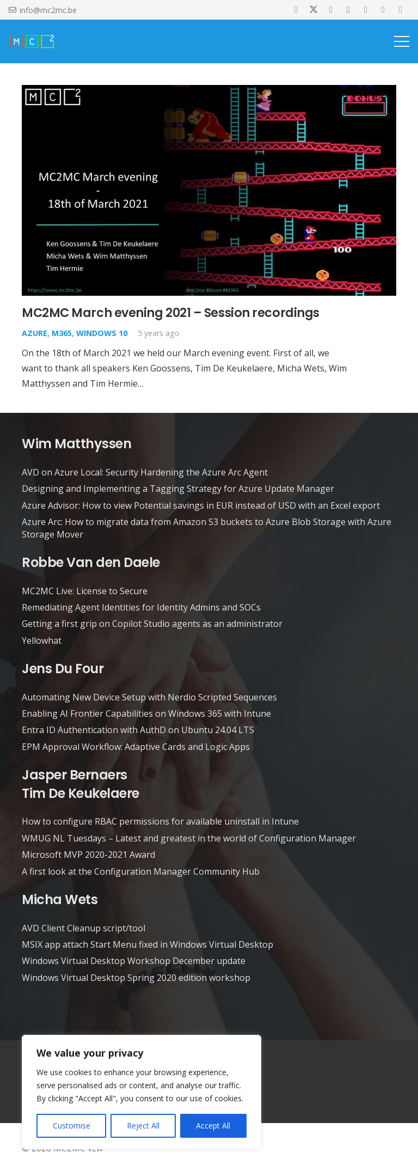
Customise (71, 1125)
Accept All (213, 1125)
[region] (141, 1092)
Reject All (143, 1125)
